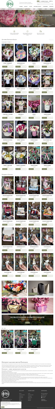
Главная (20, 6)
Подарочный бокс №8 (47, 221)
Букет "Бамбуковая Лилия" (34, 63)
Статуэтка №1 (47, 246)
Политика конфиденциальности (41, 407)
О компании (45, 6)
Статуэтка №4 (34, 272)
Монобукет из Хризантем (47, 63)
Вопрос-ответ (30, 397)
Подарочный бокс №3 (34, 195)
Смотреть (27, 322)
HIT (2, 328)
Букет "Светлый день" (8, 165)
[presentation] (52, 24)
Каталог (25, 6)
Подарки (20, 400)
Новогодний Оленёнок (47, 165)
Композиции (21, 397)
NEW (5, 328)
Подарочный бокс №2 (21, 195)
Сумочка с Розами (8, 114)
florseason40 (44, 396)
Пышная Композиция (7, 88)
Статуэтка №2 (7, 272)
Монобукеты (21, 396)
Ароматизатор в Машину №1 (21, 246)
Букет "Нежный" (7, 63)
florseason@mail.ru (45, 393)
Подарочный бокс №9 (8, 246)
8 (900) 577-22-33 (44, 1)
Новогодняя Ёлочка (34, 165)
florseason (43, 397)
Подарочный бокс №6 (21, 221)
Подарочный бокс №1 (8, 195)
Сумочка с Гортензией (21, 114)
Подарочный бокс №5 (8, 221)
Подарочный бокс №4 (47, 195)
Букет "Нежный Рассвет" (21, 88)
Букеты (20, 393)
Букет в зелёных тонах (20, 165)
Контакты (51, 6)
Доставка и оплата (37, 6)
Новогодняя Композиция (34, 349)
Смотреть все (51, 39)
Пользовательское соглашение (49, 407)
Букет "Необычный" (34, 114)
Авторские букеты (22, 394)
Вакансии (29, 400)
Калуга (38, 1)
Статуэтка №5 (47, 272)
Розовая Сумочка (47, 88)
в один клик (10, 66)
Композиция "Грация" (47, 114)
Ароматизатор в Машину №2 (34, 246)
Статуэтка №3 (20, 272)
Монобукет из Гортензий (21, 63)
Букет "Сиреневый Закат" (34, 88)
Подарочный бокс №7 (34, 221)
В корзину (4, 66)
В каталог (35, 20)
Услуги (30, 6)
